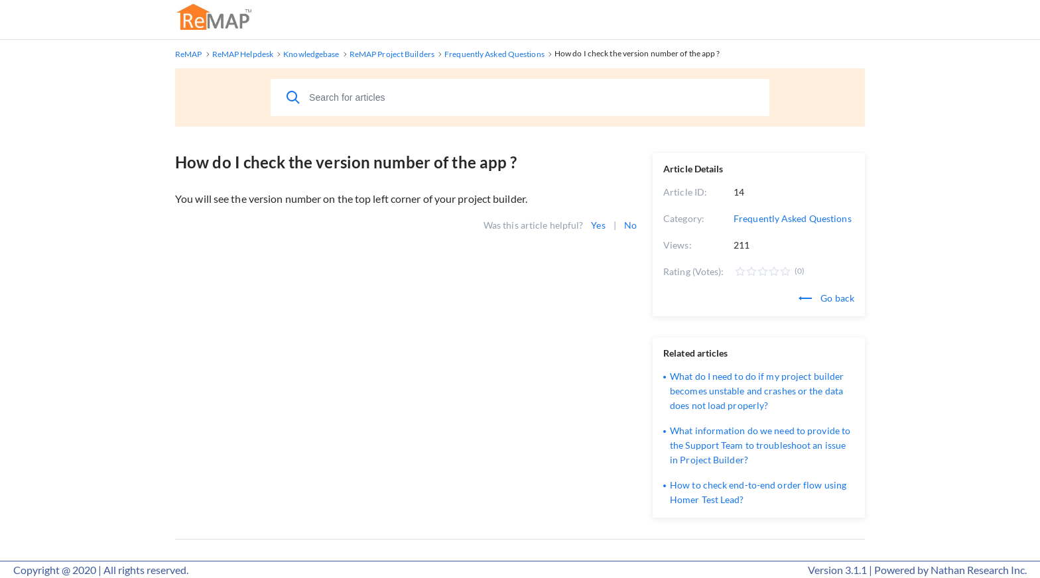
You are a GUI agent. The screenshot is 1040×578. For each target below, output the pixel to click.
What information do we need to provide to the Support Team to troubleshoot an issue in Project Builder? (760, 445)
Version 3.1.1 (837, 569)
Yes (598, 225)
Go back (826, 298)
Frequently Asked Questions (793, 218)
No (630, 225)
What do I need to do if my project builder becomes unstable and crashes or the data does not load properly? (757, 391)
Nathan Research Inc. (979, 569)
